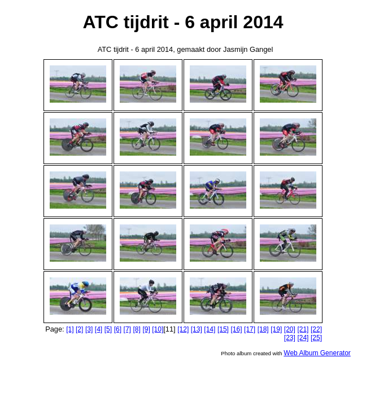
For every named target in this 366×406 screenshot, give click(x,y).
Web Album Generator (317, 353)
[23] (289, 338)
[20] (289, 329)
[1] (69, 329)
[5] (108, 329)
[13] (196, 329)
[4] (98, 329)
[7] (127, 329)
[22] (316, 329)
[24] (302, 338)
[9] (146, 329)
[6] (117, 329)
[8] (136, 329)
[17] (249, 329)
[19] (276, 329)
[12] (183, 329)
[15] (223, 329)
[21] (302, 329)
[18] (263, 329)
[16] (236, 329)
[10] (157, 329)
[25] (316, 338)
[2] (79, 329)
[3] (89, 329)
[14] (209, 329)
